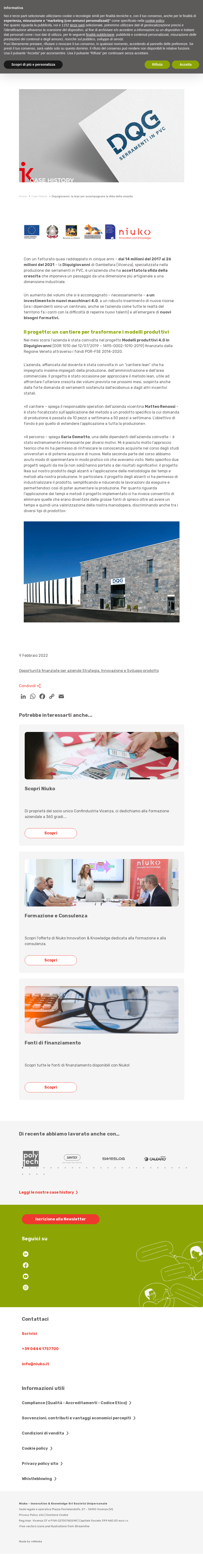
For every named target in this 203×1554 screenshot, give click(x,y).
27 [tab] (36, 1174)
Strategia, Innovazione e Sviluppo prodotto (120, 670)
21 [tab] (165, 1167)
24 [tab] (186, 1167)
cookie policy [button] (154, 21)
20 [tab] (158, 1167)
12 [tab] (101, 1167)
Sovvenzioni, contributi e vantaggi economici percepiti (79, 1418)
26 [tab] (29, 1174)
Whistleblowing (40, 1478)
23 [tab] (179, 1167)
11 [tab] (93, 1167)
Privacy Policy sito (31, 1515)
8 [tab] (72, 1167)
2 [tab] (29, 1167)
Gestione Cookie (57, 1515)
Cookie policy (38, 1448)
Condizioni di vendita (46, 1433)
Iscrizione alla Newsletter (60, 1219)
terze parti (77, 25)
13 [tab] (108, 1167)
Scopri (52, 833)
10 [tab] (86, 1167)
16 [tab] (129, 1167)
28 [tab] (44, 1174)
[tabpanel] (39, 1159)
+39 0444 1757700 (40, 1349)
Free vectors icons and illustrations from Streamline (54, 1526)
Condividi (30, 686)
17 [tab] (136, 1167)
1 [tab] (22, 1167)
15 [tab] (122, 1167)
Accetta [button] (185, 64)
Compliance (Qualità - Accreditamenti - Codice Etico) (77, 1403)
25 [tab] (22, 1174)
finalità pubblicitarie (100, 35)
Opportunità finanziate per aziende (50, 670)
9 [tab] (79, 1167)
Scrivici (29, 1333)
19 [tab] (150, 1167)
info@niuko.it (35, 1364)
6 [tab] (58, 1167)
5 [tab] (51, 1167)
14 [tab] (115, 1167)
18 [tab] (143, 1167)
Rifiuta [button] (157, 64)
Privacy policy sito (43, 1463)
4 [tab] (44, 1167)
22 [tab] (172, 1167)
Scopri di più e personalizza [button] (33, 64)
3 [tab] (36, 1167)
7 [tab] (65, 1167)
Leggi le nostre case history (49, 1192)
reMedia (36, 1541)
